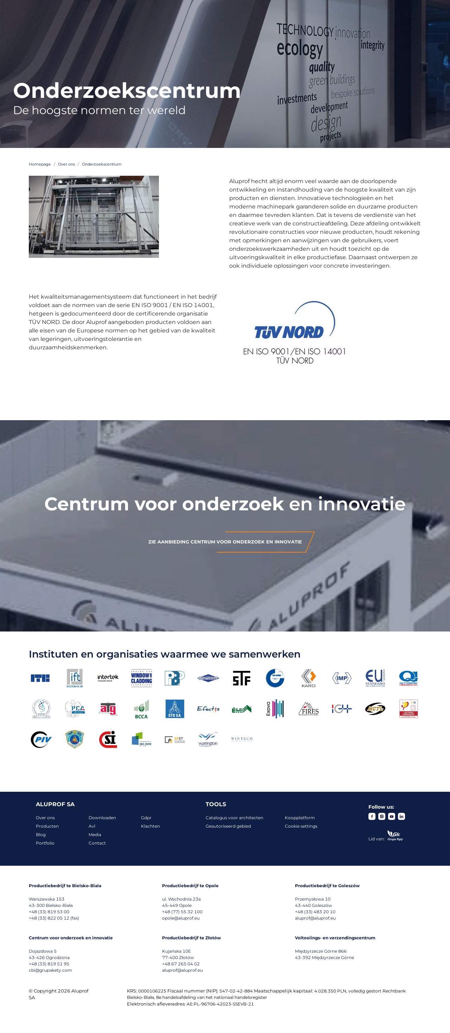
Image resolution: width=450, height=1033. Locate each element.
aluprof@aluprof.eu (315, 918)
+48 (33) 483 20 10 (315, 911)
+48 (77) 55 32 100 (182, 911)
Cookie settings (301, 826)
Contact (97, 843)
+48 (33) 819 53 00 (49, 911)
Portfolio (45, 843)
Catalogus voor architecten (234, 817)
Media (95, 834)
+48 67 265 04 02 (181, 963)
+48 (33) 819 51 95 (49, 963)
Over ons (45, 817)
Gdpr (146, 817)
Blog (41, 834)
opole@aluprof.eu (181, 918)
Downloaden (102, 817)
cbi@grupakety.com (50, 970)
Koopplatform (300, 817)
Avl (92, 826)
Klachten (150, 826)
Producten (47, 826)
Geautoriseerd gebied (228, 826)
